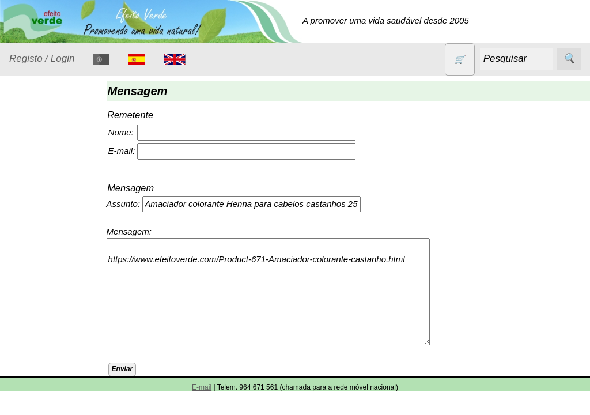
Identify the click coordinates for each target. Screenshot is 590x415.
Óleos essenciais (55, 340)
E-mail (201, 387)
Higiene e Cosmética (43, 289)
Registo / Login (41, 58)
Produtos (26, 152)
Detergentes (46, 226)
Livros (34, 318)
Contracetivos (49, 203)
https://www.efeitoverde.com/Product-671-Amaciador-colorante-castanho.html (276, 291)
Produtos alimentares (45, 368)
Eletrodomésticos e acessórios (56, 254)
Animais (38, 181)
